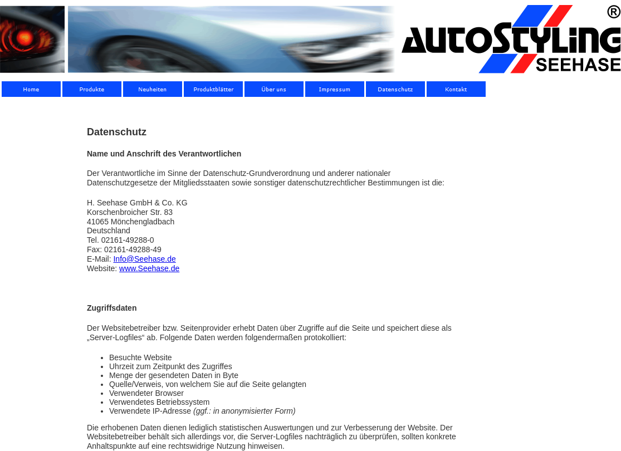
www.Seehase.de (149, 268)
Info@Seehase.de (144, 258)
